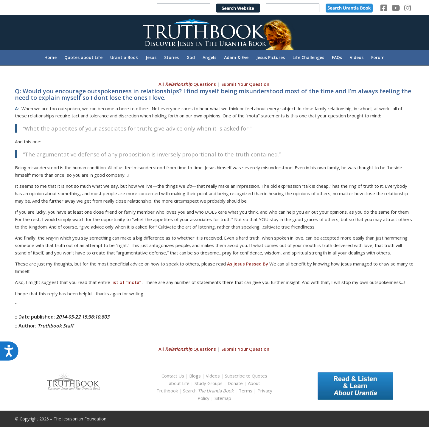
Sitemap (222, 398)
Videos (213, 376)
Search (209, 391)
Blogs (195, 376)
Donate (235, 383)
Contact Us (172, 376)
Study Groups (209, 383)
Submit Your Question (245, 84)
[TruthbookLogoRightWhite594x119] (214, 32)
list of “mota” (126, 282)
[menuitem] (50, 57)
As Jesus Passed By (247, 264)
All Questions (187, 84)
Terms (245, 391)
